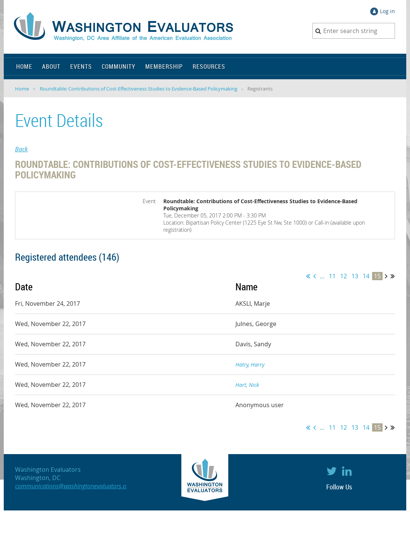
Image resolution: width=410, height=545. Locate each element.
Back (21, 149)
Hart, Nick (247, 384)
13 (354, 276)
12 (343, 276)
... (322, 276)
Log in (387, 11)
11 (332, 276)
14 (366, 276)
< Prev (314, 276)
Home (22, 88)
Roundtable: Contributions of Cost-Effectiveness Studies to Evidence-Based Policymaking (138, 88)
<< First (308, 276)
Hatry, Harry (249, 364)
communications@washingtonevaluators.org (73, 486)
